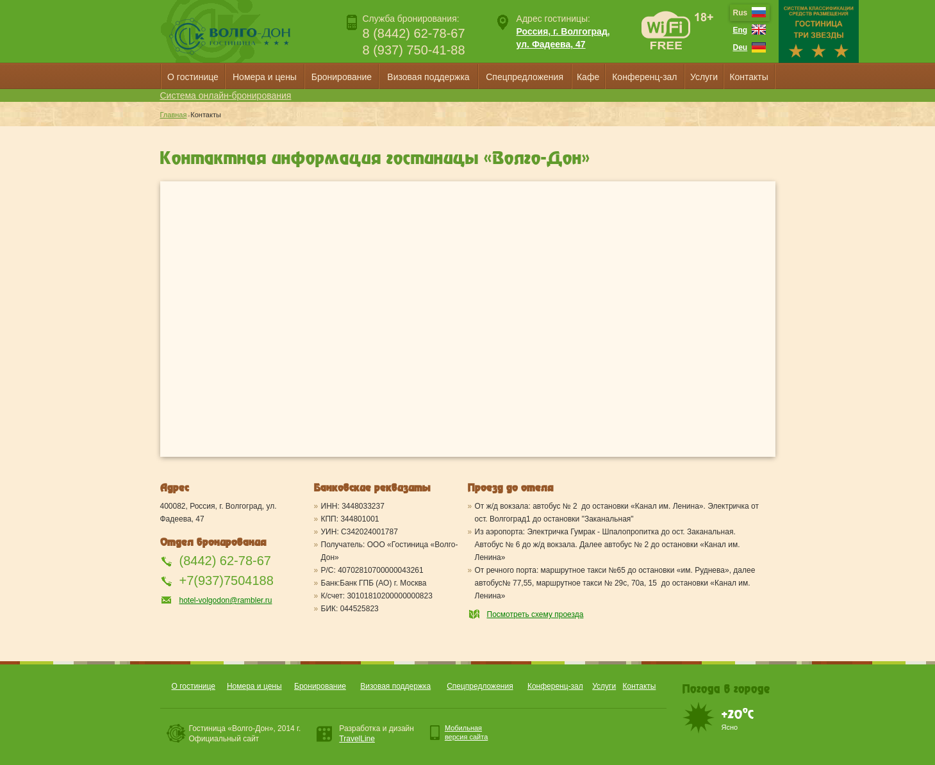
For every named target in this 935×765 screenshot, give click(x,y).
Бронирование (341, 77)
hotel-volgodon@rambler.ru (225, 600)
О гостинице (193, 77)
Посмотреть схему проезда (535, 614)
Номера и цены (265, 77)
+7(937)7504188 (226, 580)
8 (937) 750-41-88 (414, 50)
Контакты (748, 77)
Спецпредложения (524, 77)
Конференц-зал (644, 77)
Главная (173, 115)
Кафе (588, 77)
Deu (740, 47)
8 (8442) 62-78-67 (414, 33)
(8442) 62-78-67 (225, 560)
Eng (740, 30)
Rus (740, 12)
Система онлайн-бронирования (226, 95)
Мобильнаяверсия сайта (466, 732)
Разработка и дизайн (376, 733)
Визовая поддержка (428, 77)
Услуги (704, 77)
